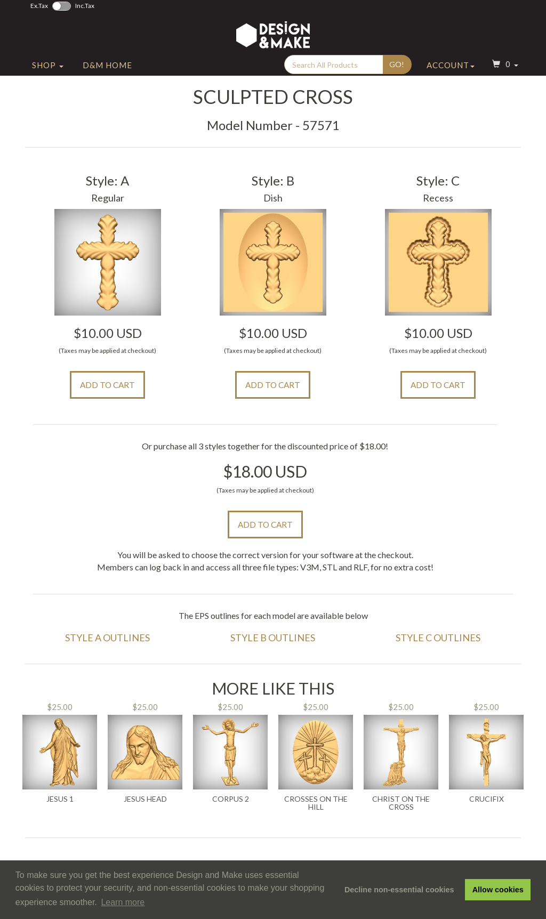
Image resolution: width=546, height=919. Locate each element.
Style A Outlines (107, 637)
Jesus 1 (60, 799)
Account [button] (451, 65)
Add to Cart (107, 385)
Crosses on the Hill (316, 803)
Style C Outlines (438, 637)
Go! (396, 64)
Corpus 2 (230, 799)
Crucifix (486, 799)
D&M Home (107, 65)
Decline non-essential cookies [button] (399, 889)
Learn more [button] (122, 902)
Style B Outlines (272, 637)
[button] (504, 65)
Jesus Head (145, 799)
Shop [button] (47, 65)
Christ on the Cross (401, 803)
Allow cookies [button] (498, 889)
